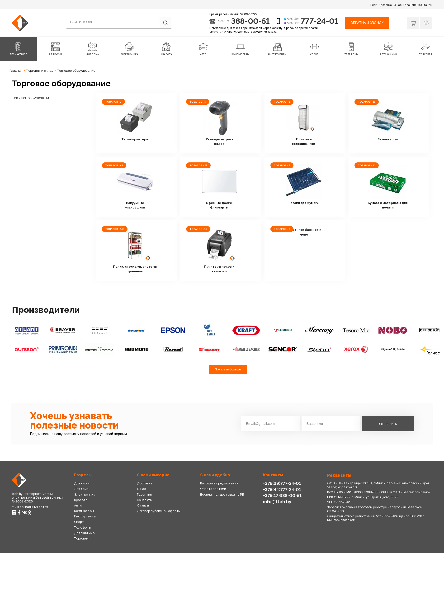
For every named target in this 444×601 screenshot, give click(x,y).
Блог (373, 5)
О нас (397, 5)
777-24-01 (319, 21)
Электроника (84, 494)
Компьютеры (84, 511)
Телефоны (82, 527)
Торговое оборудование (31, 98)
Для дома (81, 489)
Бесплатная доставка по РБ (222, 494)
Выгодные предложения (219, 483)
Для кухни (82, 483)
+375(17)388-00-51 (282, 495)
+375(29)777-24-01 (282, 483)
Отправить (388, 424)
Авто (78, 505)
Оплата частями (213, 489)
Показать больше (228, 369)
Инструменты (85, 516)
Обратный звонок (367, 23)
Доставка (385, 5)
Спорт (79, 522)
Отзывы (143, 505)
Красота (80, 500)
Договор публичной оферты (158, 511)
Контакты (425, 5)
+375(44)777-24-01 (282, 489)
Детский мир (84, 533)
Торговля (81, 538)
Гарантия (409, 5)
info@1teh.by (277, 501)
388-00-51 (250, 21)
